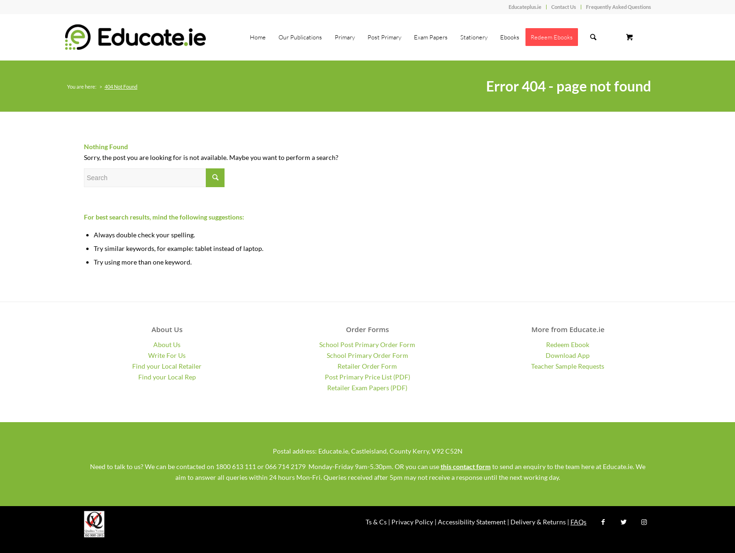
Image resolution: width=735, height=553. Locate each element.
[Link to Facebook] (603, 522)
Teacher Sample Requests (567, 366)
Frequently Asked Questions (618, 7)
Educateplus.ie (525, 7)
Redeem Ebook (567, 344)
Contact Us (563, 7)
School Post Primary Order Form (367, 344)
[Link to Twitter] (623, 522)
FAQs (578, 522)
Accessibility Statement (472, 522)
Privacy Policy (412, 522)
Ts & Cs (376, 522)
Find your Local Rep (167, 377)
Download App (568, 355)
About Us (166, 344)
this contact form (466, 466)
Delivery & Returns (538, 522)
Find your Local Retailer (167, 366)
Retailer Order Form (367, 366)
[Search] (593, 37)
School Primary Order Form (367, 355)
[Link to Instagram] (644, 522)
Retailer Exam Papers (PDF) (367, 388)
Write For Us (167, 355)
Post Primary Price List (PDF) (367, 377)
